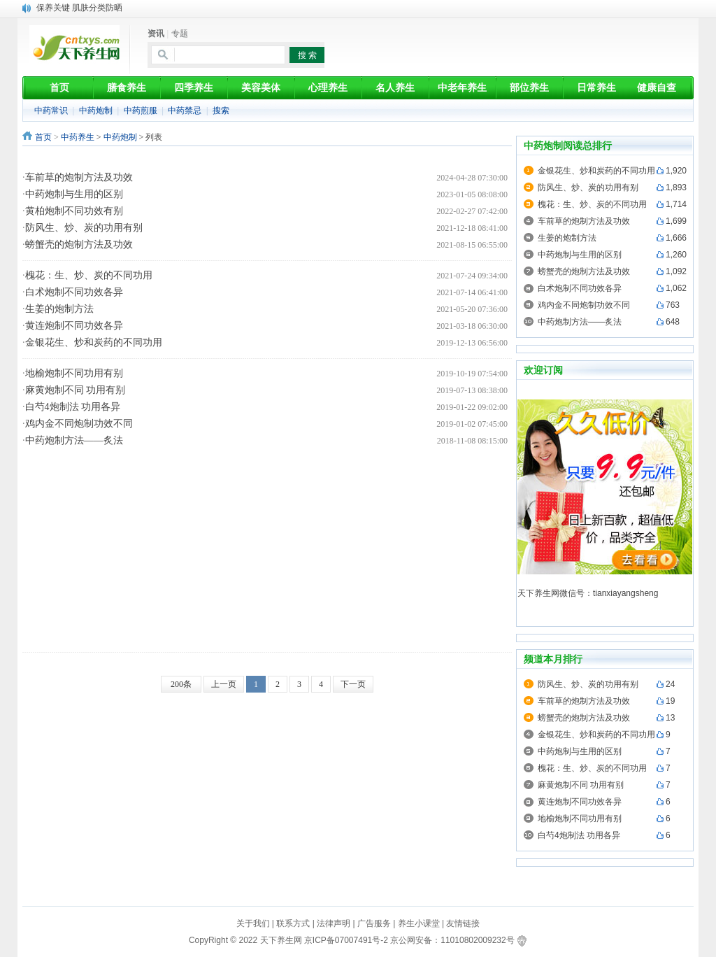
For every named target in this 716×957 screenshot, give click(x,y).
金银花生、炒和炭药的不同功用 (93, 342)
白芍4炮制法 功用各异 (73, 407)
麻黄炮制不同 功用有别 (75, 390)
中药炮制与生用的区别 (74, 194)
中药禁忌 (184, 110)
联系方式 (293, 923)
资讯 (156, 33)
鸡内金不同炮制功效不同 (79, 423)
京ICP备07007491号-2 (346, 940)
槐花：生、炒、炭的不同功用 (88, 275)
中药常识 (51, 110)
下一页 (353, 684)
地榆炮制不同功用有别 (74, 373)
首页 (43, 137)
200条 (181, 684)
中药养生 (77, 137)
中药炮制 (96, 110)
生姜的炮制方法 (59, 309)
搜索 (221, 110)
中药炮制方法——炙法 (74, 440)
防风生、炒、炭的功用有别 (84, 227)
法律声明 (333, 923)
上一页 (223, 684)
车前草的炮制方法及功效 (79, 177)
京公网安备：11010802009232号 (452, 940)
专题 (179, 33)
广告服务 (374, 923)
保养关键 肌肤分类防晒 (79, 8)
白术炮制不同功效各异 (74, 292)
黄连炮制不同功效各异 (74, 325)
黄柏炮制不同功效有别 (74, 211)
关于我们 (253, 923)
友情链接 (463, 923)
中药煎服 (140, 110)
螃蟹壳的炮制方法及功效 (79, 244)
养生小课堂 (419, 923)
